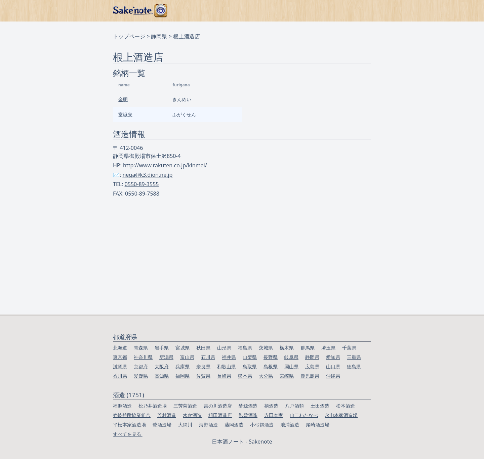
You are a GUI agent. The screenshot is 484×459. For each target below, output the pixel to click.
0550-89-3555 (142, 184)
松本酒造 (345, 406)
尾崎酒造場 (317, 424)
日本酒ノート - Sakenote (242, 441)
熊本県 (245, 376)
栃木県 (287, 347)
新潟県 (166, 357)
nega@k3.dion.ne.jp (147, 174)
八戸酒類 (294, 406)
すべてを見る (128, 434)
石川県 (208, 357)
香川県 (120, 376)
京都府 (141, 366)
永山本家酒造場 (341, 415)
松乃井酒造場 (152, 406)
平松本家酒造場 (129, 424)
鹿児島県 (309, 376)
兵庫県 (182, 366)
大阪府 (162, 366)
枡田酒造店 (220, 415)
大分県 (266, 376)
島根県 (271, 366)
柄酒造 (271, 406)
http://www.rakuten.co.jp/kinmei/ (165, 165)
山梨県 (250, 357)
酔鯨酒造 (248, 406)
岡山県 (291, 366)
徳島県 (354, 366)
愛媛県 (141, 376)
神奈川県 (143, 357)
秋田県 (203, 347)
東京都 (120, 357)
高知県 (162, 376)
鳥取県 (250, 366)
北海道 (120, 347)
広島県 (312, 366)
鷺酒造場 (162, 424)
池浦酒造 (289, 424)
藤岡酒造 (234, 424)
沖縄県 (333, 376)
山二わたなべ (304, 415)
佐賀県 (203, 376)
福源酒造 (122, 406)
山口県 (333, 366)
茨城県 (266, 347)
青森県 (141, 347)
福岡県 (182, 376)
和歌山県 (226, 366)
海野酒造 (208, 424)
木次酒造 (192, 415)
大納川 (185, 424)
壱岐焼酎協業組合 (132, 415)
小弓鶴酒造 (262, 424)
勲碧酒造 (248, 415)
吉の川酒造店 (218, 406)
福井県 (229, 357)
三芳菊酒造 (185, 406)
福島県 (245, 347)
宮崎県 (287, 376)
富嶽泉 (125, 114)
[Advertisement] (242, 264)
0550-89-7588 (142, 193)
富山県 (187, 357)
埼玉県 (328, 347)
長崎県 (224, 376)
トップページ (129, 36)
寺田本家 (273, 415)
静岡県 (159, 36)
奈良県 (203, 366)
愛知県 (333, 357)
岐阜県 (291, 357)
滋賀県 (120, 366)
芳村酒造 (166, 415)
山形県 (224, 347)
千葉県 (349, 347)
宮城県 (182, 347)
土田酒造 (320, 406)
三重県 (354, 357)
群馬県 (307, 347)
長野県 (271, 357)
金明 (123, 99)
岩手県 (162, 347)
